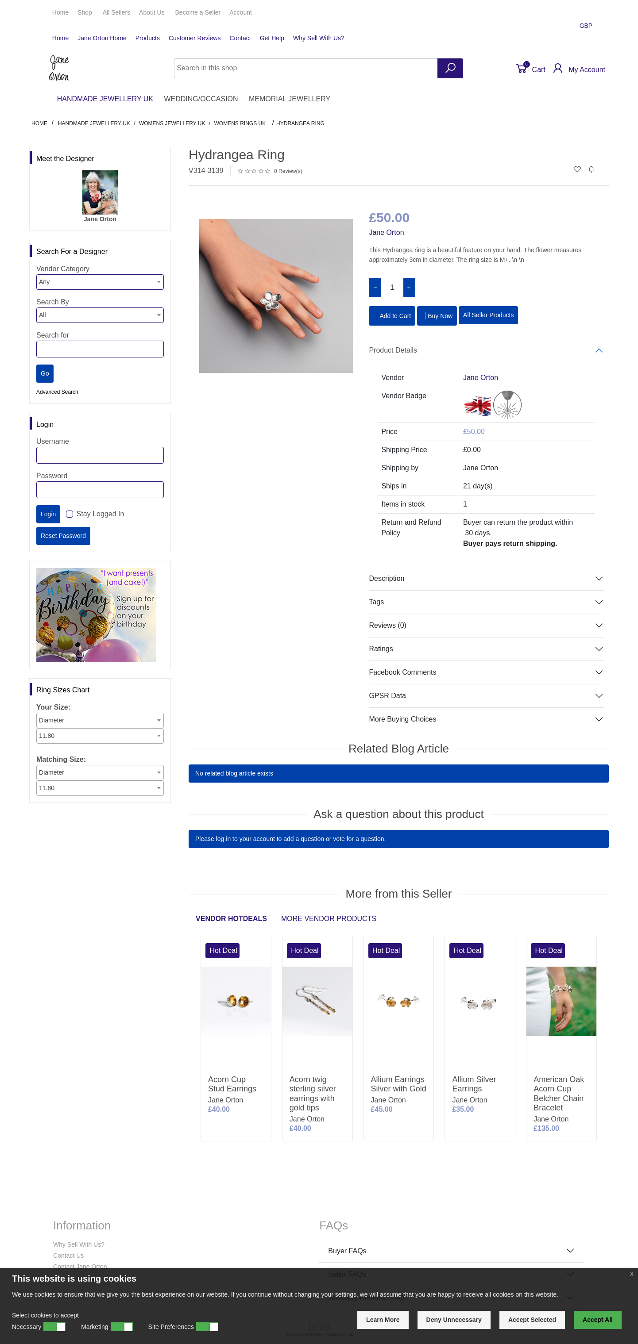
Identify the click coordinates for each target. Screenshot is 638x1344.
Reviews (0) (387, 625)
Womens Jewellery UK (172, 123)
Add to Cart (392, 315)
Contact (240, 38)
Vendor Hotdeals (231, 918)
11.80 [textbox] (46, 735)
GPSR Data (387, 695)
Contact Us (68, 1255)
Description (386, 578)
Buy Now (436, 315)
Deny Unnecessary (454, 1319)
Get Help (272, 38)
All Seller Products (488, 315)
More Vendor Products (328, 918)
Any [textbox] (44, 281)
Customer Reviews (194, 38)
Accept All (598, 1319)
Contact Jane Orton (80, 1266)
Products (147, 38)
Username (52, 441)
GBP (587, 25)
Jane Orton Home (102, 38)
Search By (52, 302)
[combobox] (100, 282)
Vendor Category (62, 269)
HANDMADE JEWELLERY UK (105, 99)
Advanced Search (57, 392)
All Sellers (116, 12)
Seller (198, 12)
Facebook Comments (402, 672)
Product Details (393, 350)
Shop (85, 12)
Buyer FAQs (347, 1251)
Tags (376, 602)
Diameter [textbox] (51, 720)
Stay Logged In (100, 514)
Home (60, 12)
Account (241, 12)
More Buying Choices (402, 719)
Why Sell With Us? (318, 38)
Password (51, 476)
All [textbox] (42, 315)
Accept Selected (532, 1319)
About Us (152, 12)
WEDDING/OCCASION (201, 99)
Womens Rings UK (240, 123)
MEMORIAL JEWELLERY (289, 99)
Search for (52, 335)
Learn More (382, 1319)
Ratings (381, 649)
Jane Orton (386, 232)
